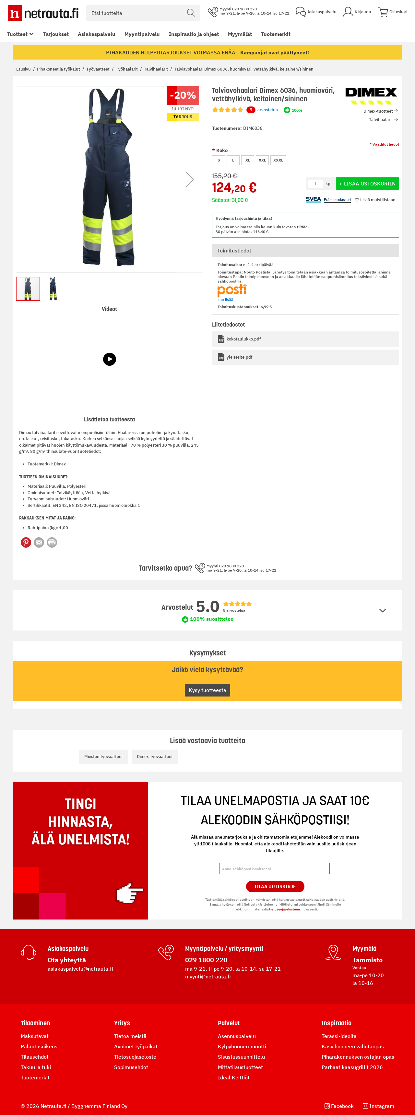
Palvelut (229, 1023)
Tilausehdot (35, 1057)
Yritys (122, 1023)
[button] (190, 179)
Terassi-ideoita (339, 1036)
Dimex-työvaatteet (155, 756)
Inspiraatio (336, 1023)
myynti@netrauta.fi (208, 976)
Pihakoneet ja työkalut (59, 69)
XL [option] (247, 160)
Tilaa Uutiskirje (275, 886)
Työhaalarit (127, 69)
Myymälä (364, 948)
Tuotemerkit (275, 34)
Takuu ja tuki (36, 1067)
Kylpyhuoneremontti (242, 1046)
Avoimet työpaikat (136, 1046)
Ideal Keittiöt (234, 1077)
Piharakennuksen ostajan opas (358, 1057)
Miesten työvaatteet (103, 756)
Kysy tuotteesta (207, 690)
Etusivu (24, 69)
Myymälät (240, 34)
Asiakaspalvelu (96, 34)
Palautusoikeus (39, 1046)
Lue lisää (225, 299)
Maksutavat (35, 1036)
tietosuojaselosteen (284, 909)
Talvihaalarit (156, 69)
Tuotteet (17, 34)
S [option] (219, 160)
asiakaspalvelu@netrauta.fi (80, 968)
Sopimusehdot (131, 1067)
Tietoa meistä (130, 1036)
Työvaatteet (98, 69)
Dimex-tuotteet (378, 111)
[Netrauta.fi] (43, 13)
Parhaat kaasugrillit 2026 (352, 1067)
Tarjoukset (56, 34)
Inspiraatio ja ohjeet (194, 34)
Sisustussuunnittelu (241, 1057)
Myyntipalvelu (142, 34)
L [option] (233, 160)
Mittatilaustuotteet (240, 1067)
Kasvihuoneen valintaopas (353, 1046)
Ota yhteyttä (67, 959)
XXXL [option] (278, 160)
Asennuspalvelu (237, 1036)
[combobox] (143, 13)
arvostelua (262, 110)
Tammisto (367, 959)
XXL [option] (262, 160)
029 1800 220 (206, 959)
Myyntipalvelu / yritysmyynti (224, 948)
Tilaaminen (35, 1023)
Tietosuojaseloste (135, 1057)
